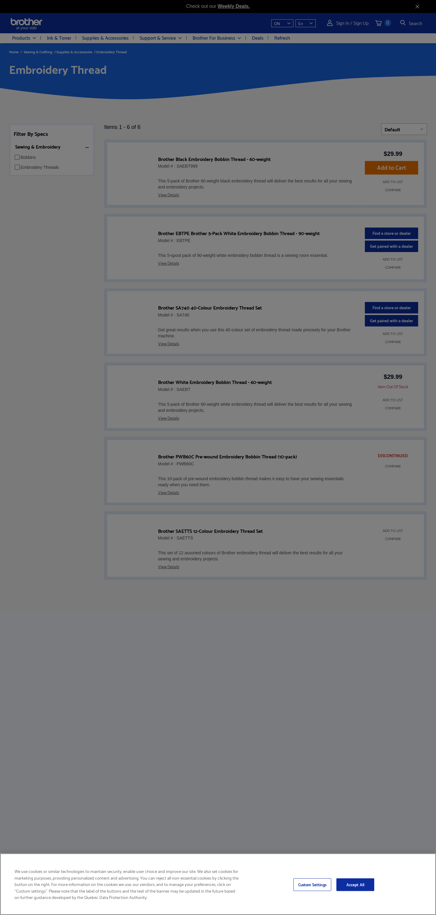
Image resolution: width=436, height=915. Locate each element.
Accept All (355, 884)
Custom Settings (312, 884)
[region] (218, 884)
